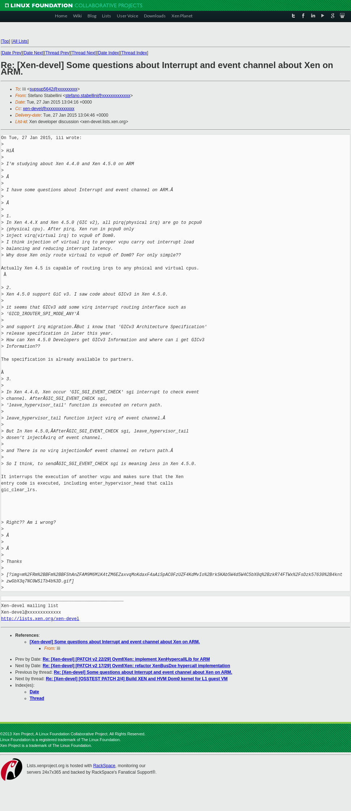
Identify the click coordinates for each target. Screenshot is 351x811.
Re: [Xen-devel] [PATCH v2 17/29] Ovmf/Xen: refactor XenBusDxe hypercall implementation (136, 665)
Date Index (108, 52)
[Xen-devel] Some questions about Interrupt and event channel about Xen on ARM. (115, 641)
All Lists (20, 41)
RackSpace (104, 765)
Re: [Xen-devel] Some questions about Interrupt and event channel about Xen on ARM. (143, 672)
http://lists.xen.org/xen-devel (40, 619)
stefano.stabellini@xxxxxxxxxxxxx (97, 95)
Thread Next (84, 52)
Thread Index (134, 52)
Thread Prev (57, 52)
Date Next (33, 52)
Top (5, 41)
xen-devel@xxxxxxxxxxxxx (48, 108)
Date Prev (11, 52)
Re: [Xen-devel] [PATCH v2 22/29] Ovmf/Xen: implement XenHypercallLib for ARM (126, 659)
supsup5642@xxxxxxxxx (53, 89)
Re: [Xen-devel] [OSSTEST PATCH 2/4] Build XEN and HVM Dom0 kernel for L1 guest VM (137, 678)
